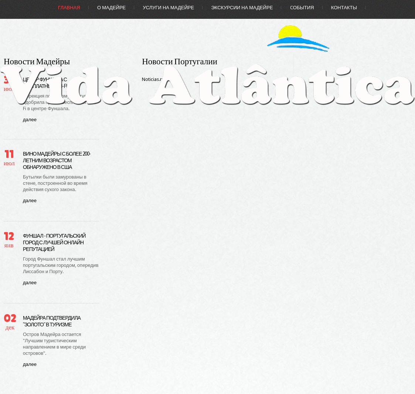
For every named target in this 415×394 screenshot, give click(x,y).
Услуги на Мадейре (168, 7)
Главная (69, 7)
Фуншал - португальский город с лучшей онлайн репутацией (54, 242)
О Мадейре (111, 7)
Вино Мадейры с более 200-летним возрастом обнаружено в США (57, 160)
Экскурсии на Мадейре (242, 7)
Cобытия (302, 7)
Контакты (344, 7)
